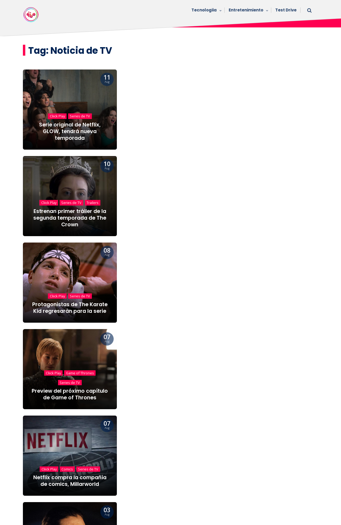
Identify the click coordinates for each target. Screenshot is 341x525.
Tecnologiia (206, 10)
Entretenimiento (248, 10)
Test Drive (286, 10)
